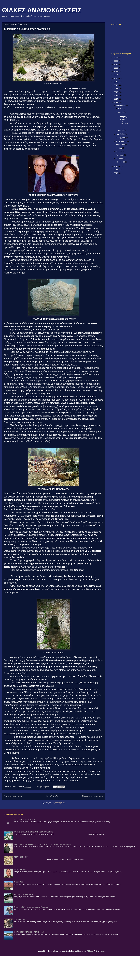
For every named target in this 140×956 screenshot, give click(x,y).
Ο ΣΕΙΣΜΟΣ (18, 882)
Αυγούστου (120, 145)
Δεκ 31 (121, 108)
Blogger (102, 951)
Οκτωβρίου (120, 138)
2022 (116, 71)
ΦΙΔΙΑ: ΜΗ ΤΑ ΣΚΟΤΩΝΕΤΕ (24, 819)
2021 (116, 75)
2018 (116, 85)
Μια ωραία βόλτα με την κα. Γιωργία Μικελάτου (31, 907)
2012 (116, 166)
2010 (116, 173)
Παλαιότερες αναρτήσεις (92, 796)
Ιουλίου (119, 148)
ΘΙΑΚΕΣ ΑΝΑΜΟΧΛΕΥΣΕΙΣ (41, 10)
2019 (116, 82)
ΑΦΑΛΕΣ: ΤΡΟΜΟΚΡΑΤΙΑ (23, 894)
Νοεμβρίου (120, 134)
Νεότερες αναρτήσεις (13, 796)
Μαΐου (118, 151)
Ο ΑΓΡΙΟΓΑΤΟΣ (20, 919)
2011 (116, 170)
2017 (116, 89)
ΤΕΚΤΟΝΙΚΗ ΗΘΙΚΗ (21, 857)
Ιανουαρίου (120, 162)
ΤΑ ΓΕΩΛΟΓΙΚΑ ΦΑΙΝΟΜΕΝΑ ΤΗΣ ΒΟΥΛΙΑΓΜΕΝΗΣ (33, 832)
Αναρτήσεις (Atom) (58, 803)
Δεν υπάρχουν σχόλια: (41, 787)
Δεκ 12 (121, 130)
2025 (116, 61)
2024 (116, 64)
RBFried (90, 951)
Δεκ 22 (121, 112)
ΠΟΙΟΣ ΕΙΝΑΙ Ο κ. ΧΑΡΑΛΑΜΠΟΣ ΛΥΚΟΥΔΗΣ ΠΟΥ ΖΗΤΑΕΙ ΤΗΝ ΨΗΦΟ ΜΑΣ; (43, 844)
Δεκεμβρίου (120, 105)
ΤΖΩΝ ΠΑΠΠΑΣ (20, 869)
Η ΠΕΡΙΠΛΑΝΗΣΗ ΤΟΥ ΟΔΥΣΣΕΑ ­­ (28, 29)
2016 (116, 92)
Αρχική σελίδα (52, 796)
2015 (116, 96)
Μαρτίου (119, 158)
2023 (116, 68)
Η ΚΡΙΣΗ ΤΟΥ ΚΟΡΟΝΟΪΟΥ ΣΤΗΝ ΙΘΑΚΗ (29, 932)
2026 (116, 58)
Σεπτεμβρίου (121, 141)
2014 (116, 99)
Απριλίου (120, 155)
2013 (116, 102)
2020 (116, 78)
